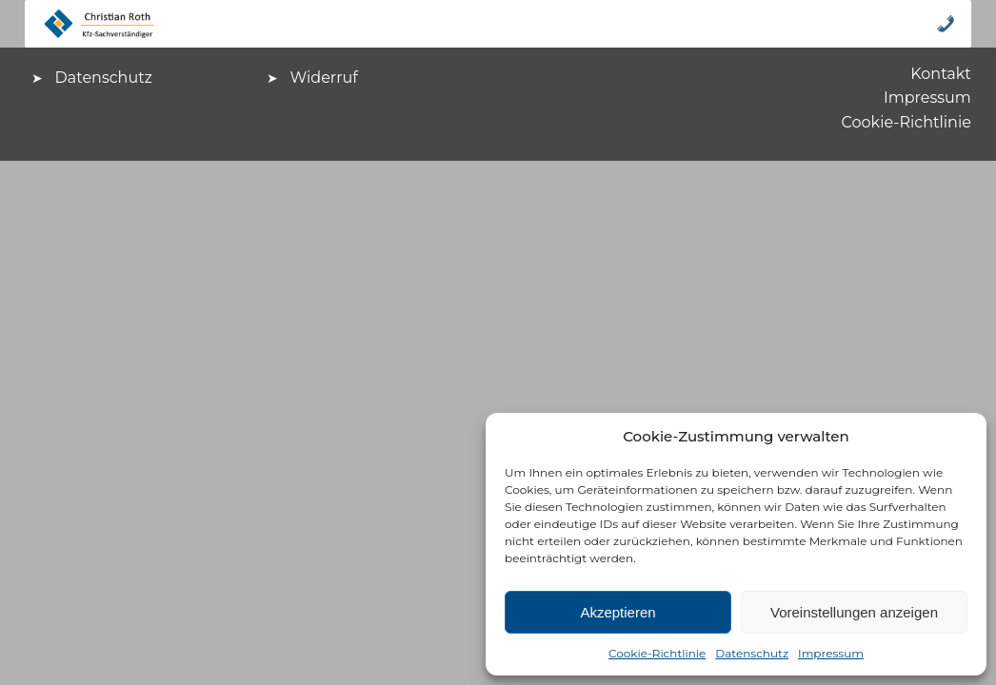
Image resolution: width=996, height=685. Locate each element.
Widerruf (324, 77)
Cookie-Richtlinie (657, 653)
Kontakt (940, 74)
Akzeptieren (617, 612)
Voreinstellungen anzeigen (854, 612)
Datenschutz (751, 653)
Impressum (831, 653)
